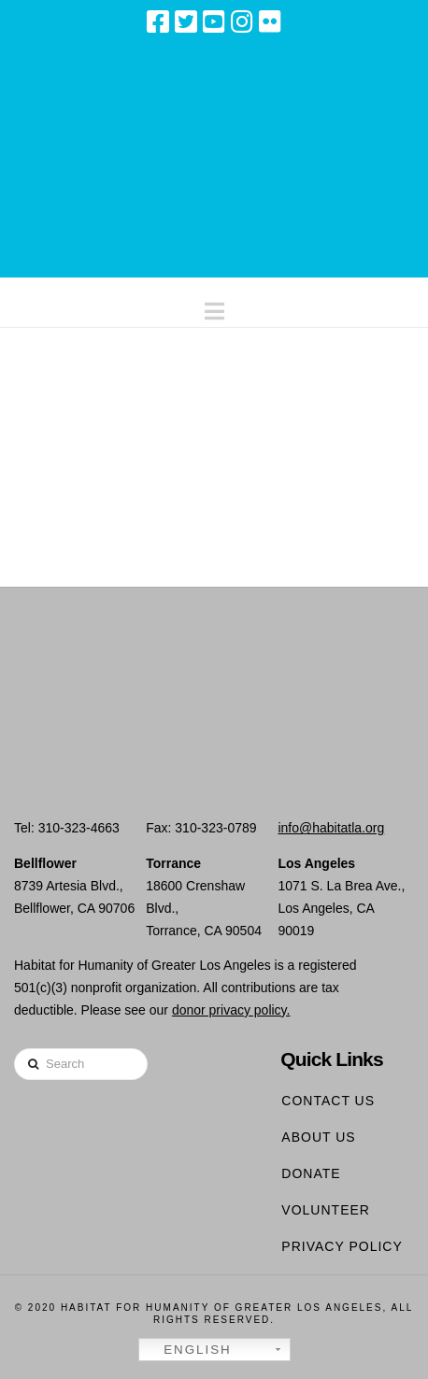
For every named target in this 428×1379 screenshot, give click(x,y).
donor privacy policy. (231, 1009)
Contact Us (328, 1100)
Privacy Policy (341, 1246)
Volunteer (325, 1209)
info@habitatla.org (331, 827)
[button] (214, 307)
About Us (318, 1137)
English (188, 1350)
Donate (310, 1173)
